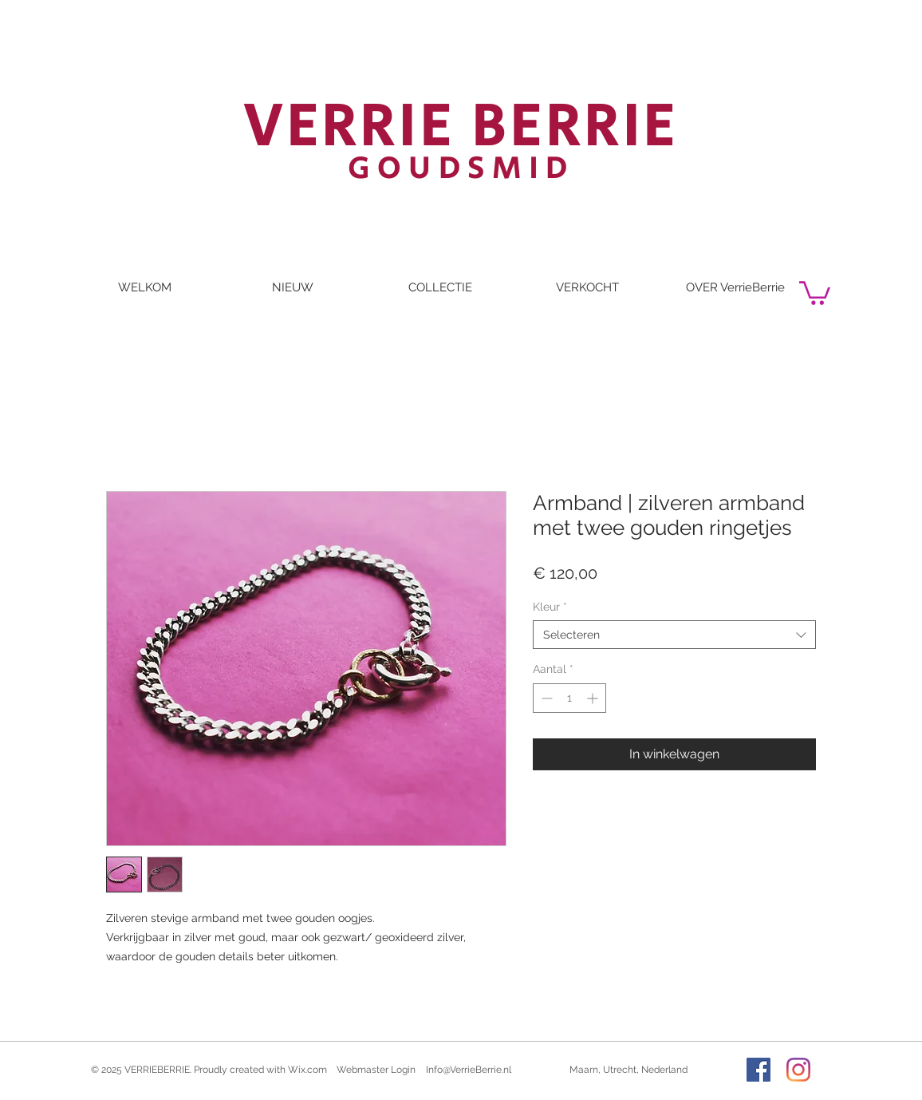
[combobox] (674, 634)
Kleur (550, 606)
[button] (814, 292)
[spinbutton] (569, 698)
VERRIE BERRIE (461, 126)
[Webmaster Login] (376, 1070)
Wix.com (307, 1069)
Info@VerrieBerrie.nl (468, 1069)
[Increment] (594, 698)
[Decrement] (545, 698)
